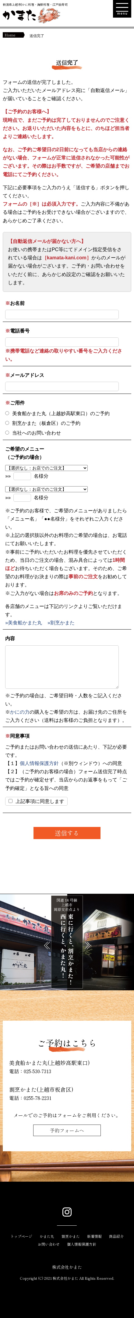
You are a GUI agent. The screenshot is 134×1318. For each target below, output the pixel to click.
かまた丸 (47, 1236)
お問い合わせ (49, 1244)
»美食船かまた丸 (23, 622)
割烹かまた (71, 1236)
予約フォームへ (67, 1130)
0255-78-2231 (37, 1097)
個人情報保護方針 (39, 763)
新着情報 (94, 1236)
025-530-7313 (37, 1071)
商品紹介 (116, 1236)
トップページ (21, 1236)
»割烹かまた (61, 622)
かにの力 (20, 712)
